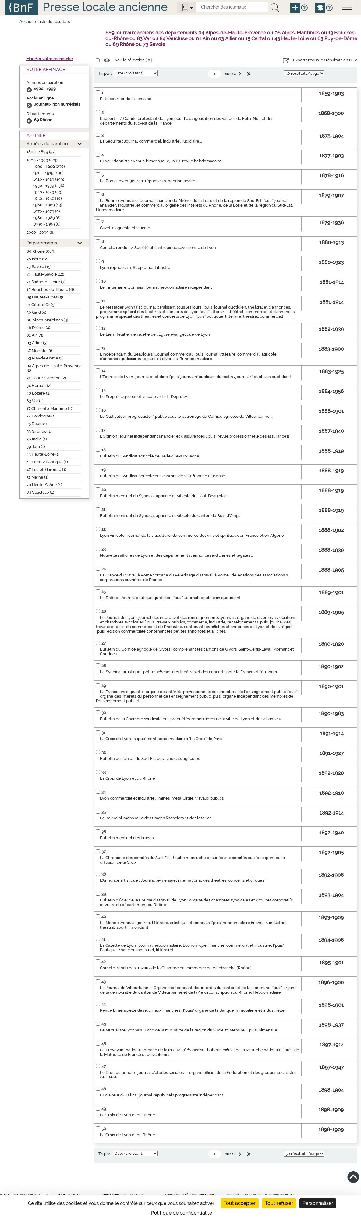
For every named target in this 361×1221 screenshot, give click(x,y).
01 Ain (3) (35, 335)
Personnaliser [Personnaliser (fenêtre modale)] (318, 1203)
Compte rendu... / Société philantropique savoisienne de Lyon (158, 247)
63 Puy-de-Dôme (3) (45, 358)
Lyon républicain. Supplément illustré (135, 267)
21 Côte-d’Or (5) (41, 304)
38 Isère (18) (38, 259)
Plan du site (69, 1195)
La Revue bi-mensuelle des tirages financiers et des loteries (155, 818)
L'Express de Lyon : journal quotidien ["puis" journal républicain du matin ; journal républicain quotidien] (195, 376)
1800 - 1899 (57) (41, 152)
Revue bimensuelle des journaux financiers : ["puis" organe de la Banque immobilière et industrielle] (192, 1010)
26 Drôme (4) (38, 327)
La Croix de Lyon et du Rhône (127, 778)
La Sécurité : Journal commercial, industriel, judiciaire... (151, 141)
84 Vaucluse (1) (40, 492)
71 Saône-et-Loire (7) (46, 282)
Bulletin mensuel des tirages (127, 838)
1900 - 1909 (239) (49, 166)
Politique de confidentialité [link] (181, 1213)
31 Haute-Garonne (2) (46, 378)
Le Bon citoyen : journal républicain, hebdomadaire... (149, 181)
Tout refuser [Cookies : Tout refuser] (279, 1203)
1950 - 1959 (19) (47, 198)
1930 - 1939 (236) (48, 185)
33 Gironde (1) (39, 431)
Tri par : (105, 73)
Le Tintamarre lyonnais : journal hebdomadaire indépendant (156, 287)
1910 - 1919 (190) (48, 173)
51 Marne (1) (37, 477)
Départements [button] (42, 242)
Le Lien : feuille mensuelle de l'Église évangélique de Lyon (155, 334)
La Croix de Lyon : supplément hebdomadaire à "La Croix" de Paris (161, 738)
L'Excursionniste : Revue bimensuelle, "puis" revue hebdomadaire (160, 161)
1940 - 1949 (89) (47, 192)
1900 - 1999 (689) (43, 160)
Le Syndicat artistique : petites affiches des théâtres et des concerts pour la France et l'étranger (189, 672)
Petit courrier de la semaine (125, 98)
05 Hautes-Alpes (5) (45, 297)
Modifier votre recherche (49, 58)
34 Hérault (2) (39, 385)
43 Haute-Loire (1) (43, 454)
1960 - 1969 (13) (47, 205)
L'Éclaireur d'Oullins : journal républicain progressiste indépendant (161, 1095)
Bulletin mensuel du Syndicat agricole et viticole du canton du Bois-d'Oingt (170, 515)
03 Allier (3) (37, 343)
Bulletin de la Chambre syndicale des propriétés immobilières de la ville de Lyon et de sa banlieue (191, 719)
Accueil (26, 21)
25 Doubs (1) (38, 423)
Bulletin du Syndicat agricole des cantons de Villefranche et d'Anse (162, 476)
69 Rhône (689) (41, 251)
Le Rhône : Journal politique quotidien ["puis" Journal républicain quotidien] (170, 597)
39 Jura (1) (36, 446)
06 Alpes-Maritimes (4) (47, 320)
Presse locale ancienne (105, 7)
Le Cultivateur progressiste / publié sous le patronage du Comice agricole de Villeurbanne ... (186, 416)
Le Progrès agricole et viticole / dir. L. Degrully (143, 396)
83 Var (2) (35, 401)
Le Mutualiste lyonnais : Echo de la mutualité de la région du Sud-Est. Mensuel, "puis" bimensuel (189, 1030)
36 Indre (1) (37, 439)
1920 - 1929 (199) (48, 179)
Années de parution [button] (47, 143)
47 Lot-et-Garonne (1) (46, 469)
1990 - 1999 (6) (47, 224)
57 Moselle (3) (39, 350)
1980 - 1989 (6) (47, 217)
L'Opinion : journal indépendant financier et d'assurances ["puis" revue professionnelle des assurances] (194, 436)
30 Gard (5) (36, 312)
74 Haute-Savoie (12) (45, 274)
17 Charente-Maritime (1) (49, 408)
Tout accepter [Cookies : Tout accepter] (240, 1203)
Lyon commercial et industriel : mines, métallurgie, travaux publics (162, 798)
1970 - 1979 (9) (46, 211)
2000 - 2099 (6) (41, 232)
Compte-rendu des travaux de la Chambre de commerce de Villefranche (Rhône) (176, 968)
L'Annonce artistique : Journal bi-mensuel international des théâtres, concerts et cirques (182, 880)
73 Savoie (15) (39, 266)
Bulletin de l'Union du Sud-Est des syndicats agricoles (150, 758)
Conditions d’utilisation (122, 1195)
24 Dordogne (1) (41, 416)
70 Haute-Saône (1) (44, 484)
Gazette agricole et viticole (125, 228)
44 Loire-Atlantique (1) (47, 462)
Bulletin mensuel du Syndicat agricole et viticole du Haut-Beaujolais (163, 495)
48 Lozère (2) (39, 393)
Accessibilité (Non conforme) (190, 1195)
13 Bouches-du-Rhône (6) (50, 289)
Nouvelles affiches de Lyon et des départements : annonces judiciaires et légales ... (177, 555)
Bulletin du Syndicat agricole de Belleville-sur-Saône (149, 456)
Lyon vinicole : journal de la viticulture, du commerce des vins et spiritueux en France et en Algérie (192, 535)
